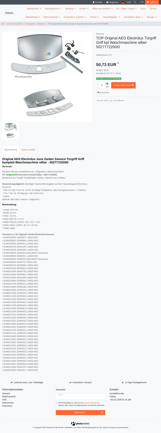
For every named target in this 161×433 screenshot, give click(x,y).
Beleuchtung (31, 17)
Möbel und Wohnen (101, 8)
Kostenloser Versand (82, 382)
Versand (6, 393)
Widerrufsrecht (9, 396)
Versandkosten (118, 100)
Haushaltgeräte (110, 17)
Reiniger (151, 17)
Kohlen (83, 8)
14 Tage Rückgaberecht (136, 382)
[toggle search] (135, 2)
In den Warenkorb (123, 85)
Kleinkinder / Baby (132, 17)
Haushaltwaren (52, 8)
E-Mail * (61, 395)
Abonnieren (88, 412)
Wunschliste (103, 93)
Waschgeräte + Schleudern (35, 24)
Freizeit (93, 17)
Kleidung (69, 8)
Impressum (7, 406)
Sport (143, 8)
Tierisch (153, 8)
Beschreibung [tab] (10, 150)
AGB (4, 399)
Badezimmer (33, 8)
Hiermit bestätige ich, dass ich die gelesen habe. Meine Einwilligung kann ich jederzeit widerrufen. (81, 404)
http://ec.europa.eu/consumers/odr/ (115, 427)
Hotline (113, 396)
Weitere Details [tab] (28, 150)
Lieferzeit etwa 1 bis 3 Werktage (28, 382)
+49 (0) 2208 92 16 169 (120, 399)
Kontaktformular (117, 393)
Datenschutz (8, 403)
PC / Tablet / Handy (125, 8)
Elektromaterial (50, 17)
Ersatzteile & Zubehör (74, 17)
